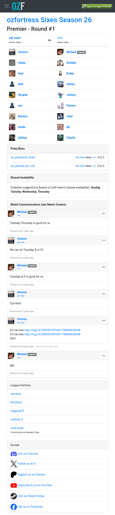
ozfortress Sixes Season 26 (49, 20)
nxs (20, 105)
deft (20, 84)
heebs (22, 127)
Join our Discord (24, 453)
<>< (60, 38)
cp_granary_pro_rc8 (23, 165)
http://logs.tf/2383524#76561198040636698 (52, 334)
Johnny (70, 94)
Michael (71, 52)
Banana (22, 116)
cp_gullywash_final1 (23, 157)
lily (68, 127)
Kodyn (70, 73)
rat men (15, 38)
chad (69, 116)
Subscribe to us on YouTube (31, 485)
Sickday (71, 62)
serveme (16, 393)
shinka (70, 84)
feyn (20, 73)
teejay (22, 62)
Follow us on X (23, 463)
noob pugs (17, 427)
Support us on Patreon (28, 474)
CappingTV (17, 410)
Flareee (71, 105)
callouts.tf (17, 419)
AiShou (22, 137)
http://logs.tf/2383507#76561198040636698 (52, 330)
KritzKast (16, 402)
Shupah (23, 94)
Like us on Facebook (27, 506)
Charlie (70, 137)
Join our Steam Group (27, 496)
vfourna (23, 52)
